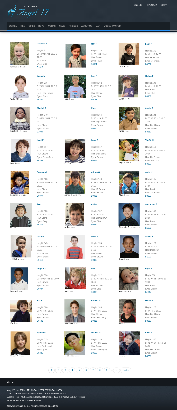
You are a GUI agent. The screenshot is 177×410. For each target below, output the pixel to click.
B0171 (94, 99)
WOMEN (13, 26)
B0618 (40, 260)
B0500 (148, 196)
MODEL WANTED (112, 26)
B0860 (148, 321)
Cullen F (149, 76)
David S (149, 300)
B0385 (94, 128)
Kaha (93, 108)
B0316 (94, 321)
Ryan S (148, 268)
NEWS (62, 26)
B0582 (40, 321)
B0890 (148, 164)
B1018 (40, 67)
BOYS (41, 26)
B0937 (40, 289)
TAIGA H (149, 140)
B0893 (94, 292)
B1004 (40, 132)
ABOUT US (86, 26)
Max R (94, 44)
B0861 (148, 356)
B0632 (148, 64)
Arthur (94, 204)
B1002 (148, 228)
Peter (93, 268)
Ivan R (94, 76)
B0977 (40, 196)
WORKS (52, 26)
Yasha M (41, 76)
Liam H (94, 236)
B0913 (94, 260)
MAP (98, 26)
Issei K (40, 140)
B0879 (94, 160)
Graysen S (42, 43)
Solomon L (42, 172)
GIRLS (32, 26)
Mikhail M (95, 332)
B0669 (94, 353)
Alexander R (151, 204)
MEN (22, 26)
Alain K (148, 172)
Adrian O (95, 172)
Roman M (95, 300)
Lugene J (41, 268)
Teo (38, 204)
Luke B (148, 332)
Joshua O (41, 236)
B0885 (40, 353)
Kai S (39, 300)
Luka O (94, 140)
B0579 (94, 224)
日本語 (164, 5)
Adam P (149, 236)
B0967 (148, 96)
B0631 (94, 64)
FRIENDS (73, 26)
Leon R (148, 44)
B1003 (148, 257)
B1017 (148, 292)
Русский (152, 5)
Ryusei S (41, 332)
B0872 (40, 224)
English (138, 5)
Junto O (149, 108)
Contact (10, 382)
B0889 (40, 99)
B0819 (148, 132)
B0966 (94, 196)
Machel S (41, 108)
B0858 (40, 160)
